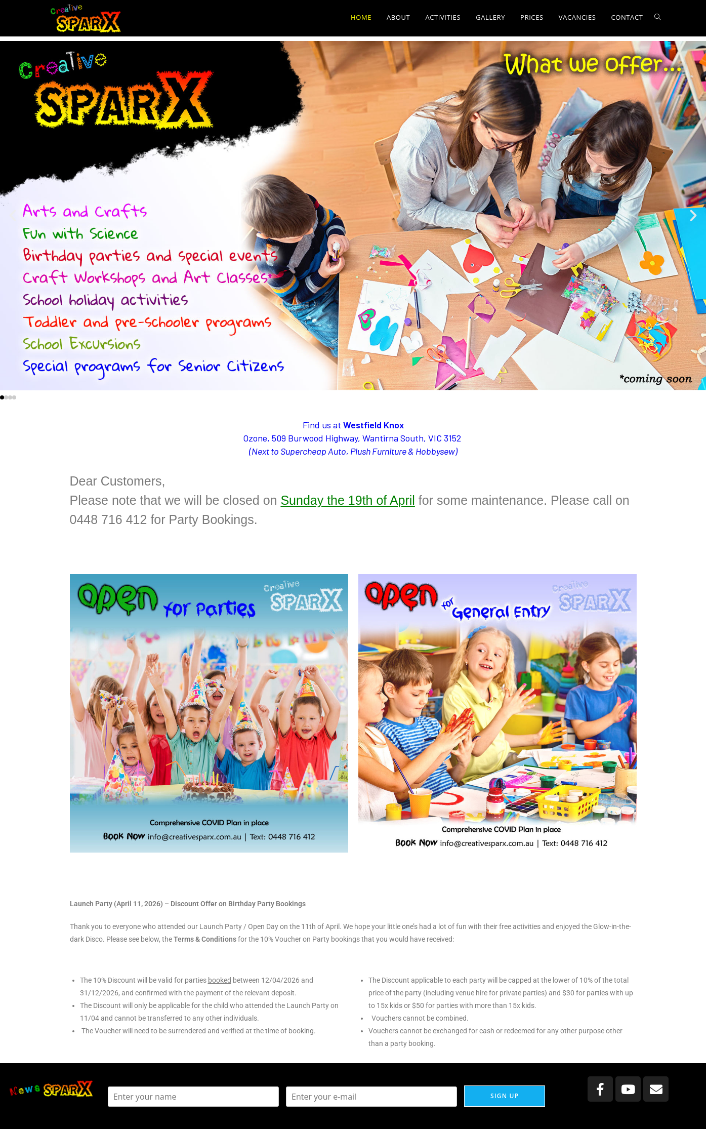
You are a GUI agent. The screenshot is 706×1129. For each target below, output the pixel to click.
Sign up (504, 1096)
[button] (12, 215)
